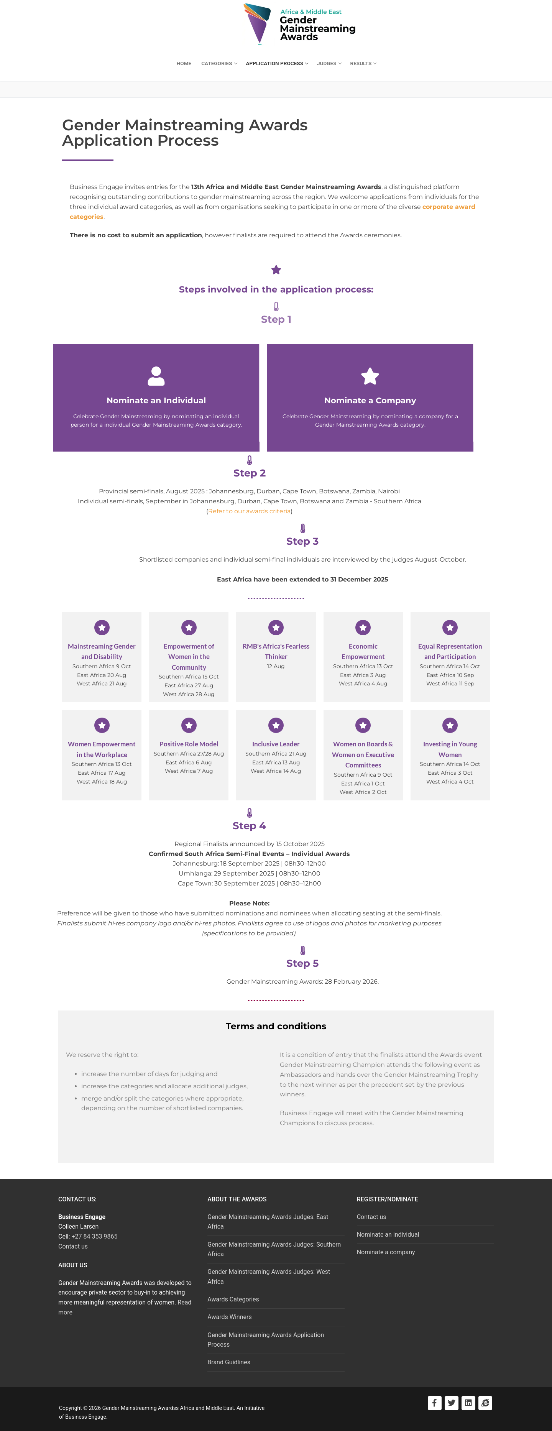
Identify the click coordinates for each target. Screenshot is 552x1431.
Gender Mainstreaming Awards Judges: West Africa (268, 1276)
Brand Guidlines (228, 1362)
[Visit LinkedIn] (468, 1403)
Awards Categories (233, 1299)
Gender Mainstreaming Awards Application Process (265, 1340)
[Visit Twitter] (451, 1403)
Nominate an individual (388, 1234)
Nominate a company (386, 1252)
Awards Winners (229, 1317)
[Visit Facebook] (435, 1403)
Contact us (73, 1246)
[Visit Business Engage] (485, 1403)
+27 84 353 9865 (95, 1236)
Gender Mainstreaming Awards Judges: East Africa (267, 1222)
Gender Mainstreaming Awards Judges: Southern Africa (274, 1249)
